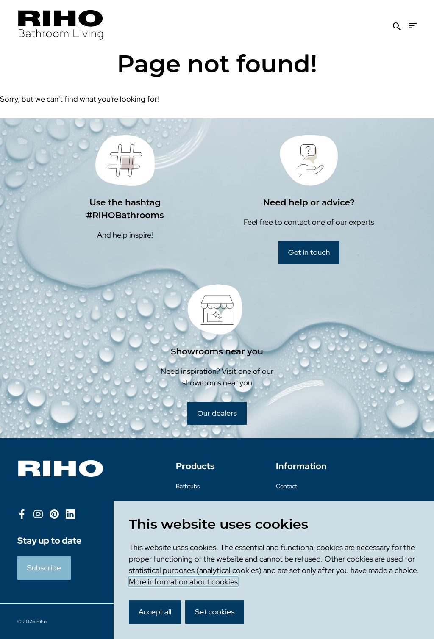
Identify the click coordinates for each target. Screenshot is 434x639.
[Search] (397, 25)
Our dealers (217, 413)
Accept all (155, 612)
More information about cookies (183, 581)
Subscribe (44, 568)
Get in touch (309, 252)
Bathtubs (188, 486)
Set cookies (215, 612)
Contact (286, 486)
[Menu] (413, 25)
